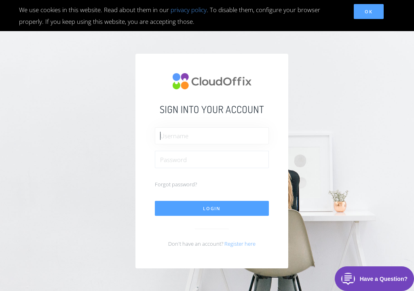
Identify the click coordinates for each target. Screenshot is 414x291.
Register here (240, 243)
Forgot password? (176, 184)
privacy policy (189, 10)
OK (368, 11)
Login (212, 208)
